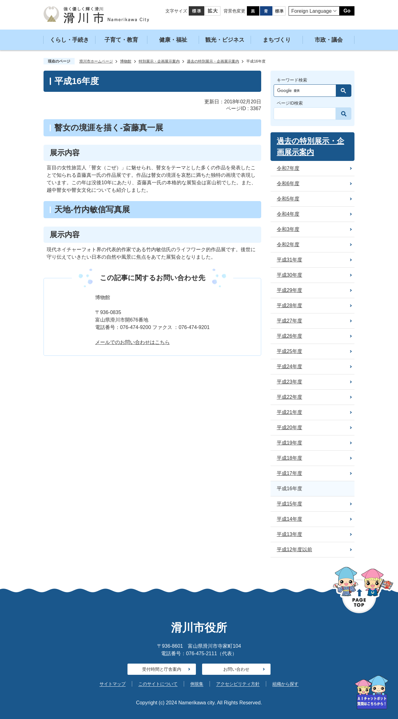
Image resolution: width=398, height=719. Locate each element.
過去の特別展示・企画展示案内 (213, 61)
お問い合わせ (236, 669)
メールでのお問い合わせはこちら (132, 342)
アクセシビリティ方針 (238, 683)
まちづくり (277, 40)
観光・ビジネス (224, 40)
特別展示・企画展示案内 (159, 61)
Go (347, 10)
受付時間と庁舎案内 (161, 669)
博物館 (125, 61)
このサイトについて (158, 683)
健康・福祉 (173, 40)
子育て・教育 (121, 40)
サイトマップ (113, 683)
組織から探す (285, 683)
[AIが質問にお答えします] (371, 692)
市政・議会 (329, 40)
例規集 (196, 683)
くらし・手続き (69, 40)
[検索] (306, 90)
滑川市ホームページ (96, 61)
